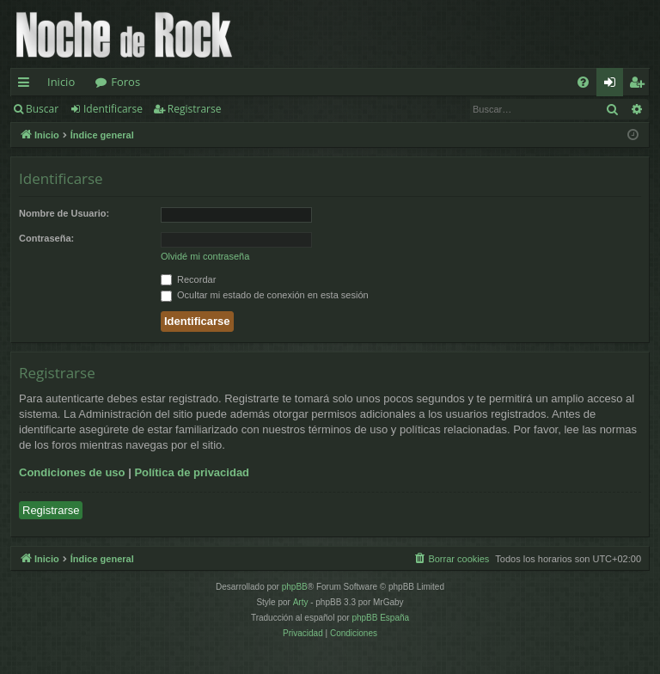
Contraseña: (46, 238)
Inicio (61, 81)
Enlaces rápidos (27, 85)
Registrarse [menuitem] (640, 85)
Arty (301, 602)
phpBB (295, 586)
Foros (125, 81)
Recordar (188, 279)
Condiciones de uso (72, 472)
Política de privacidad (191, 472)
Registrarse (195, 108)
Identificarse (113, 108)
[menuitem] (583, 82)
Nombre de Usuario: (64, 213)
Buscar (42, 108)
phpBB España (380, 617)
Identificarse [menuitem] (614, 85)
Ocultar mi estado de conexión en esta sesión (265, 295)
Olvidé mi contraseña (205, 256)
